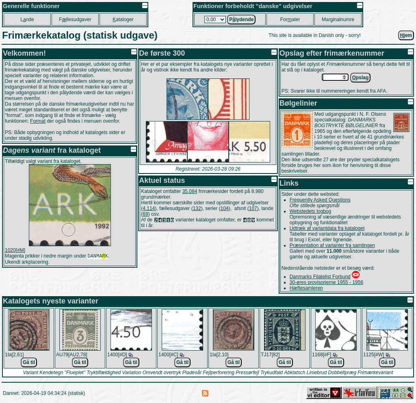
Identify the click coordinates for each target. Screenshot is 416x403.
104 (225, 208)
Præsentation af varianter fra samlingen (332, 245)
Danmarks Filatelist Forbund (320, 277)
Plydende (241, 19)
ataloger (123, 19)
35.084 (189, 191)
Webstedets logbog (311, 211)
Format (38, 121)
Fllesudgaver (75, 19)
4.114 (149, 208)
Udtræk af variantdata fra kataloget (327, 228)
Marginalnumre (338, 19)
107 (253, 208)
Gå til (29, 362)
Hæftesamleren (306, 288)
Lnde (27, 19)
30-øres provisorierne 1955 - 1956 (326, 282)
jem (406, 35)
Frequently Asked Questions (320, 200)
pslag (360, 77)
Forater (290, 19)
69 (145, 214)
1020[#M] (15, 250)
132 (197, 208)
